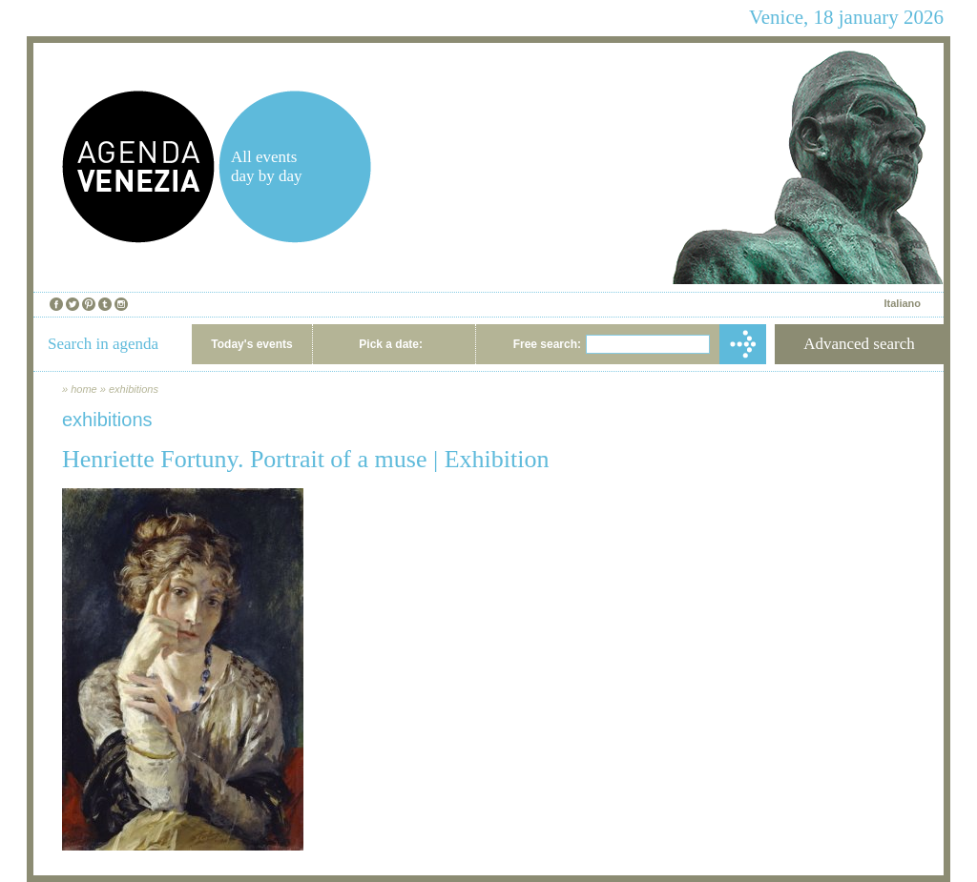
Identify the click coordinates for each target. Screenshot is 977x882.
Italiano (902, 303)
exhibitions (133, 389)
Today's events (251, 344)
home (84, 389)
